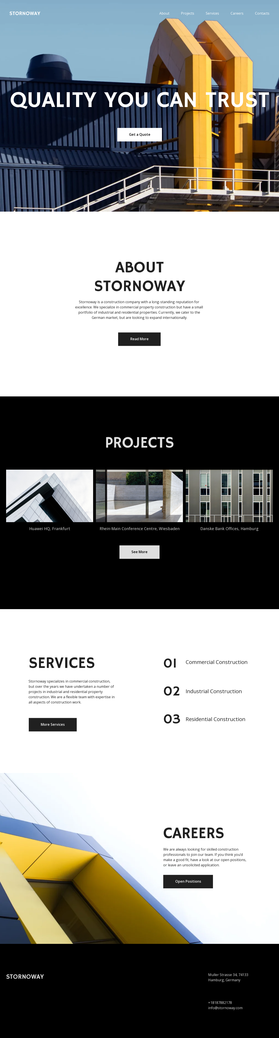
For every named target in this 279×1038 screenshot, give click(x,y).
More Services (53, 726)
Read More (139, 340)
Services (212, 13)
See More (139, 553)
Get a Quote (139, 134)
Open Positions (188, 883)
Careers (237, 13)
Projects (187, 13)
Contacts (262, 13)
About (164, 13)
